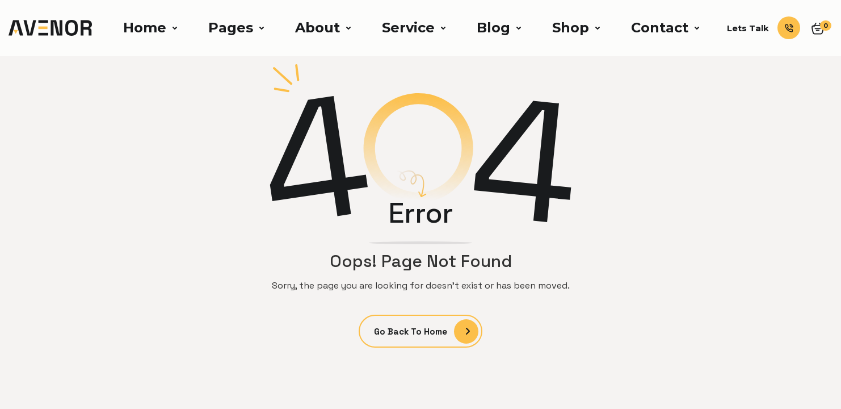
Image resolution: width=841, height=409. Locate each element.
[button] (148, 28)
